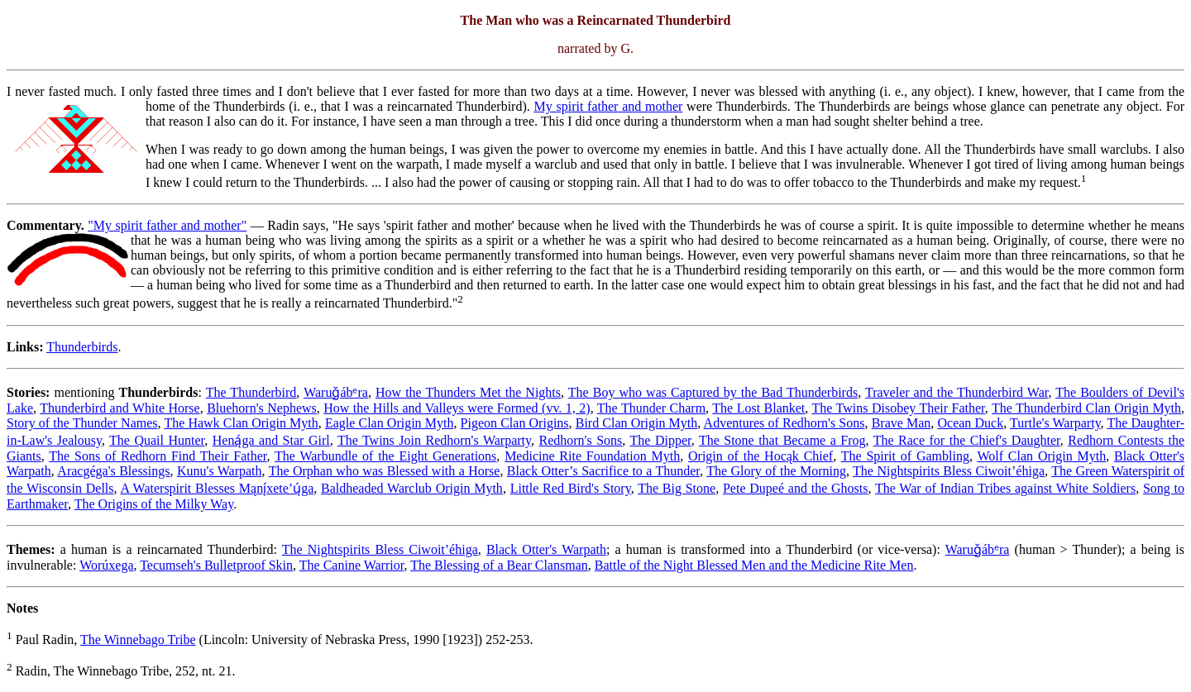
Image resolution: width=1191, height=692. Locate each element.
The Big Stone (676, 488)
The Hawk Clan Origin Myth (241, 423)
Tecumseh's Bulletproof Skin (216, 565)
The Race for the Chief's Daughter (966, 440)
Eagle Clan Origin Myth (389, 423)
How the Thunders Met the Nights (468, 392)
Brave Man (901, 423)
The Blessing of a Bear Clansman (499, 565)
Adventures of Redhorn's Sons (784, 423)
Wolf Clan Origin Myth (1041, 456)
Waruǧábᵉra (336, 392)
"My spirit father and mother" (167, 225)
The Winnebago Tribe (138, 639)
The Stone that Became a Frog (782, 440)
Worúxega (106, 565)
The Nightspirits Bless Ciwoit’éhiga (949, 471)
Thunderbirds (81, 347)
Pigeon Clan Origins (515, 423)
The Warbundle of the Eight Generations (385, 456)
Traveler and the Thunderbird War (957, 392)
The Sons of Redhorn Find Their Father (157, 456)
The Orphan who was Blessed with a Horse (384, 471)
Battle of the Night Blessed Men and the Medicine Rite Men (754, 565)
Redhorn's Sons (580, 440)
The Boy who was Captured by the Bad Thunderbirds (713, 392)
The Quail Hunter (156, 440)
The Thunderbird (251, 392)
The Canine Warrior (351, 565)
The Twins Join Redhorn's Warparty (434, 440)
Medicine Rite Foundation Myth (592, 456)
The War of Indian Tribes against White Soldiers (1005, 488)
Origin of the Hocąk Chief (760, 456)
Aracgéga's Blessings (113, 471)
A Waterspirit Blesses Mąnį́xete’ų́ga (216, 488)
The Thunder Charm (651, 408)
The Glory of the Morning (776, 471)
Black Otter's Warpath (546, 549)
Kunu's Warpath (219, 471)
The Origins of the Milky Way (153, 504)
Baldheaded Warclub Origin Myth (412, 488)
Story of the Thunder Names (82, 423)
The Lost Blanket (758, 408)
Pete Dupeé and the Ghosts (795, 488)
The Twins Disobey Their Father (898, 408)
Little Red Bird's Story (570, 488)
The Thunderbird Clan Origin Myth (1086, 408)
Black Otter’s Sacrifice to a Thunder (603, 471)
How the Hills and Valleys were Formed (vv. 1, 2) (456, 408)
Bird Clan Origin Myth (637, 423)
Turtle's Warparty (1055, 423)
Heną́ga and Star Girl (271, 440)
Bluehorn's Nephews (262, 408)
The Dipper (660, 440)
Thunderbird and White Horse (120, 408)
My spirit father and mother (608, 106)
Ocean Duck (970, 423)
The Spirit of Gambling (905, 456)
